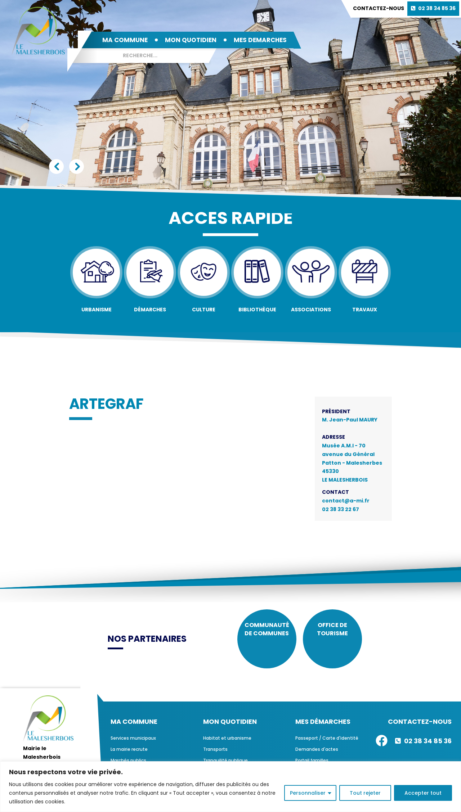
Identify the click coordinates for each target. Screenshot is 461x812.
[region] (230, 786)
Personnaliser (308, 793)
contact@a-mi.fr (346, 500)
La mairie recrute (129, 757)
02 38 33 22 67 (340, 509)
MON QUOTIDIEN (190, 40)
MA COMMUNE (125, 40)
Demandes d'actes (316, 757)
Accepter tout (423, 793)
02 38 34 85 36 (437, 8)
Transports (215, 757)
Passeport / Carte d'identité (326, 746)
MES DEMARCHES (260, 40)
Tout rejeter (365, 793)
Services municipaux (133, 746)
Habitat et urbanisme (227, 746)
